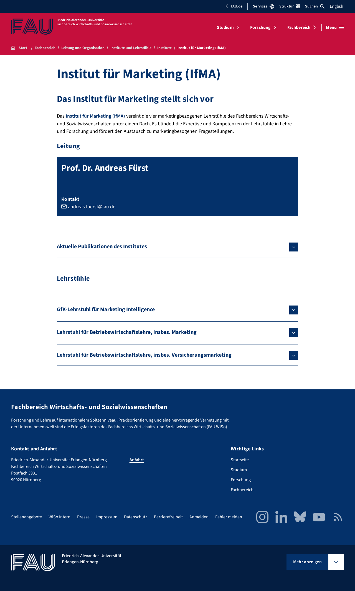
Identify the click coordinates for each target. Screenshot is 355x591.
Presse (83, 517)
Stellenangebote (26, 517)
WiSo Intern (59, 517)
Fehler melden (228, 517)
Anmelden (199, 517)
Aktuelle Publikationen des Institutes (102, 246)
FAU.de (233, 6)
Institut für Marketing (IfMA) (96, 116)
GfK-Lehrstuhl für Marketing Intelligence (106, 309)
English (336, 6)
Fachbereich (299, 27)
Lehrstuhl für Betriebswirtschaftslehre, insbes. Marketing (127, 332)
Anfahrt (137, 459)
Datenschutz (135, 517)
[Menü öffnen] (335, 27)
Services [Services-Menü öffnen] (263, 6)
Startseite (240, 459)
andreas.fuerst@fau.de (91, 206)
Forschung (260, 27)
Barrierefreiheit (168, 517)
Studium (225, 27)
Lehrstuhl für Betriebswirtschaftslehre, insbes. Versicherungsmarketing (144, 355)
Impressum (106, 517)
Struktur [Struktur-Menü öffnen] (289, 6)
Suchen (314, 6)
